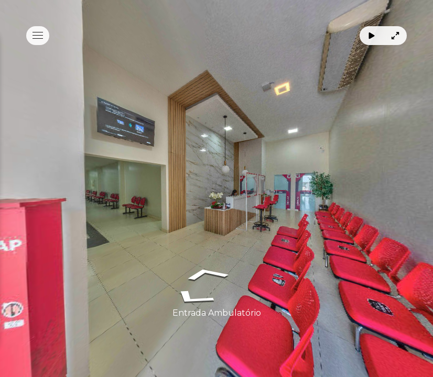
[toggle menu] (37, 35)
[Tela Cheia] (395, 35)
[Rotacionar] (371, 35)
